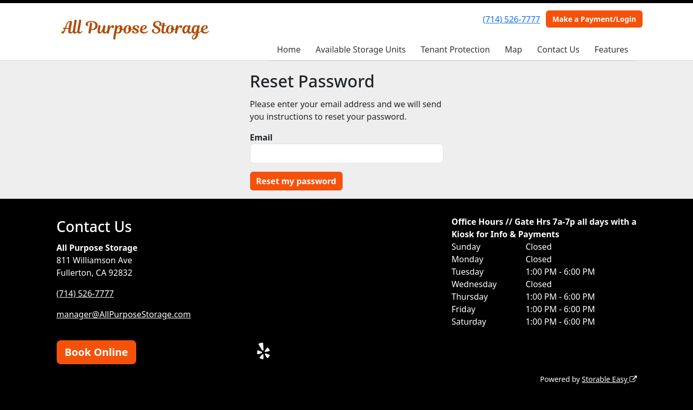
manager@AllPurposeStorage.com (124, 314)
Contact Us (558, 49)
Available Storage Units (361, 49)
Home (289, 49)
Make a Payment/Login (594, 19)
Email (261, 137)
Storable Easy (609, 379)
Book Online (96, 352)
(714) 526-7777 (511, 19)
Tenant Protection (455, 49)
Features (611, 49)
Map (513, 49)
